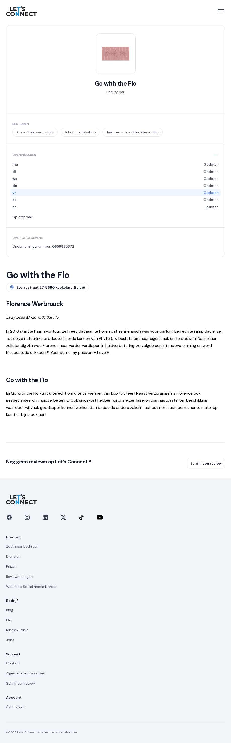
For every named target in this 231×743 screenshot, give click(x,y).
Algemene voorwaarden (25, 673)
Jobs (10, 640)
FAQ (9, 620)
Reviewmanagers (20, 576)
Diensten (13, 556)
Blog (9, 609)
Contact (13, 663)
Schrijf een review (206, 463)
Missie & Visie (17, 630)
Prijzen (11, 566)
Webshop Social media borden (31, 586)
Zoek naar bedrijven (22, 546)
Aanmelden (15, 706)
